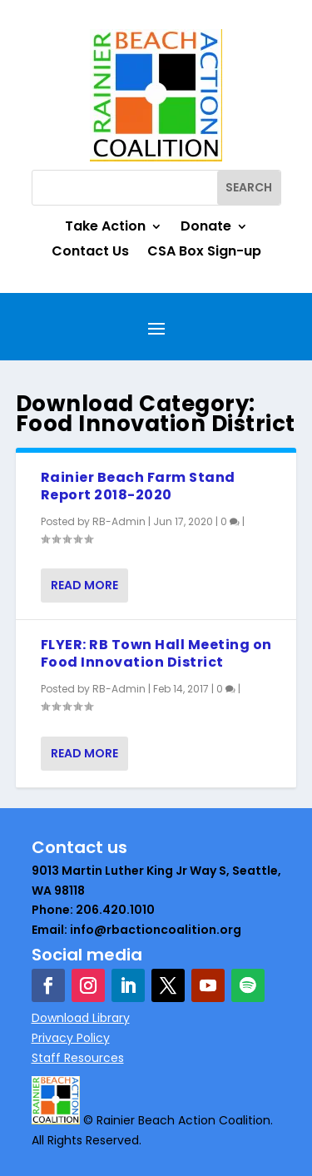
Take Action (105, 228)
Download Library (81, 1018)
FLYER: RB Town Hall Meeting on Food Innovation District (156, 653)
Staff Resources (78, 1057)
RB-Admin (119, 521)
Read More (84, 585)
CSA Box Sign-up (204, 253)
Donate (206, 228)
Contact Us (90, 253)
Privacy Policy (71, 1038)
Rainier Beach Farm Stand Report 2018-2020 (138, 486)
